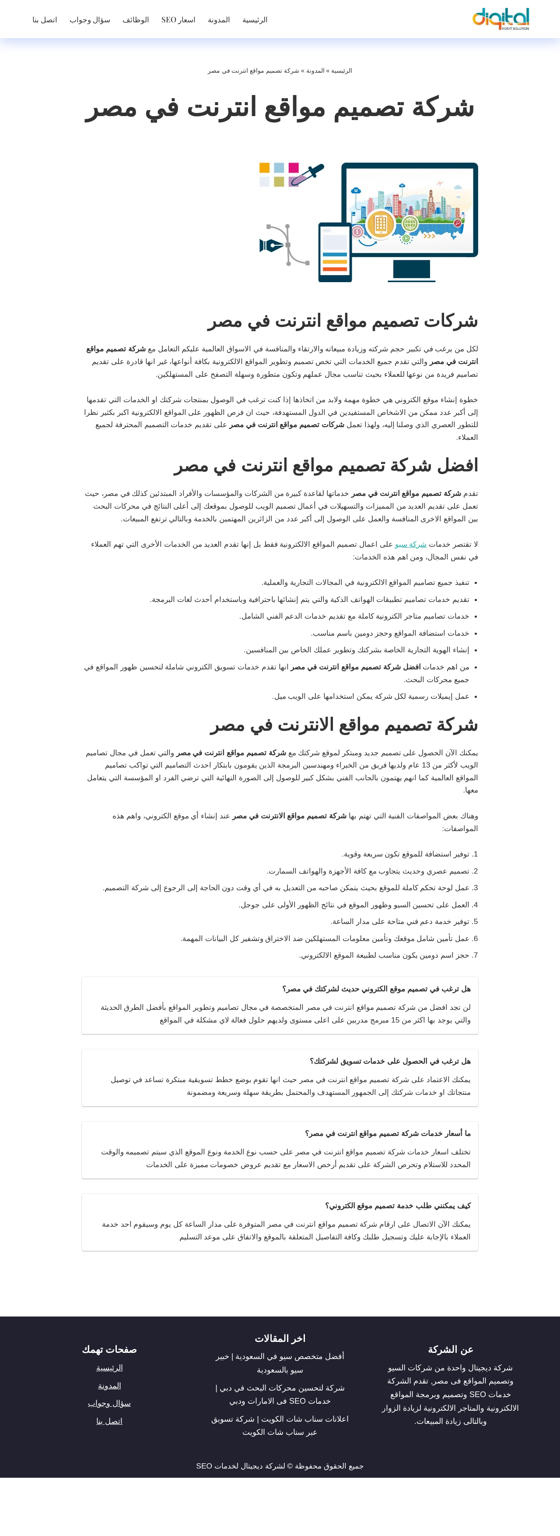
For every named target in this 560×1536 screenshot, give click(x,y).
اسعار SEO (182, 19)
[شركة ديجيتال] (498, 19)
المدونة (224, 19)
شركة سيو (408, 568)
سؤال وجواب (91, 19)
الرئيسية (261, 19)
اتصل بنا (45, 19)
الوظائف (138, 19)
